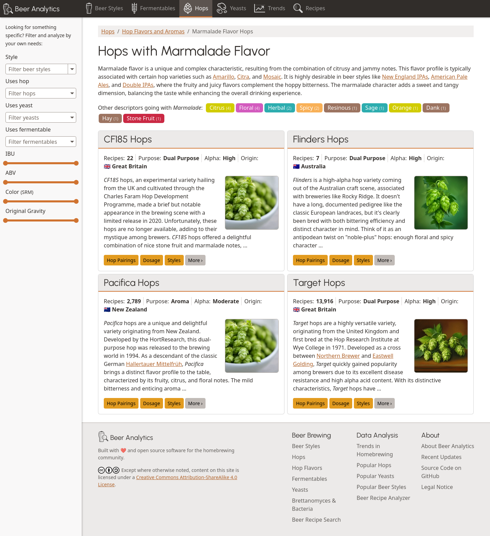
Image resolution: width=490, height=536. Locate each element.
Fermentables (309, 479)
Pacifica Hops (131, 282)
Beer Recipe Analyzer (383, 498)
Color (19, 192)
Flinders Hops (320, 139)
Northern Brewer (338, 355)
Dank (436, 107)
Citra (243, 76)
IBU (10, 153)
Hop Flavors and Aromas (153, 31)
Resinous (342, 107)
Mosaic (272, 76)
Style (11, 57)
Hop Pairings (121, 260)
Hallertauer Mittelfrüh (154, 364)
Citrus (220, 107)
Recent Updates (441, 457)
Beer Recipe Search (316, 519)
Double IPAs (137, 85)
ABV (10, 173)
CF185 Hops (128, 139)
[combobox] (40, 93)
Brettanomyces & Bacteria (314, 504)
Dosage (151, 260)
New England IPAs (405, 76)
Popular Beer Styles (381, 487)
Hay (110, 118)
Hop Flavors (307, 468)
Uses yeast (19, 105)
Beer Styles (306, 446)
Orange (405, 107)
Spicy (309, 107)
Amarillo (223, 76)
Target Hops (319, 282)
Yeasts (300, 489)
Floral (249, 107)
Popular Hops (374, 465)
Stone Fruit (144, 118)
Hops (108, 31)
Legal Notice (437, 487)
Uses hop (17, 81)
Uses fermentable (28, 129)
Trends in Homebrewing (375, 450)
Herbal (280, 107)
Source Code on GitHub (441, 472)
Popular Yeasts (375, 476)
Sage (374, 107)
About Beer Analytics (447, 446)
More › (195, 260)
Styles (174, 260)
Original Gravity (25, 211)
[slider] (5, 163)
